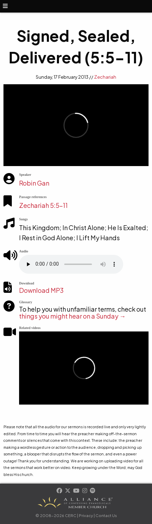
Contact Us (106, 515)
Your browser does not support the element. (71, 264)
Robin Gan (34, 183)
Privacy (86, 515)
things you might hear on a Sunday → (72, 316)
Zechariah (105, 77)
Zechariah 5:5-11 (43, 205)
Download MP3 (41, 290)
